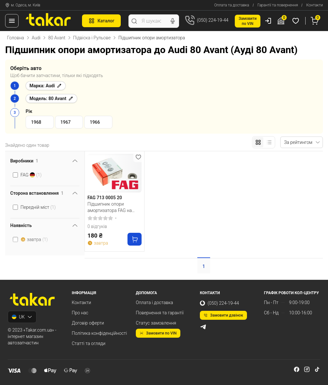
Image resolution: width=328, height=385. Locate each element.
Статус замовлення (156, 323)
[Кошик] (315, 20)
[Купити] (134, 239)
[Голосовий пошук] (172, 21)
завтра (34, 239)
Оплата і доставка (154, 302)
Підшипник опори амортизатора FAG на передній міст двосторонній (109, 207)
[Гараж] (282, 20)
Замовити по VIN (158, 333)
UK (22, 316)
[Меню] (12, 21)
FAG (31, 175)
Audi (36, 37)
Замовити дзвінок (223, 315)
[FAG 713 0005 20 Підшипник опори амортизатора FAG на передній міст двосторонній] (114, 173)
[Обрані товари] (296, 20)
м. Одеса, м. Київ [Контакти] (22, 5)
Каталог (101, 21)
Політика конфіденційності (99, 333)
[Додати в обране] (138, 157)
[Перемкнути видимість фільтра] (74, 160)
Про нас (80, 312)
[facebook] (296, 369)
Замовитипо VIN (248, 21)
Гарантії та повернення (278, 5)
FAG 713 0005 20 (104, 197)
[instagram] (307, 369)
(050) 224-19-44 (219, 303)
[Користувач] (268, 20)
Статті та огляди (88, 343)
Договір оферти (88, 323)
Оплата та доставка (231, 5)
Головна (15, 37)
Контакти (314, 5)
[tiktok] (317, 369)
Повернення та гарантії (160, 312)
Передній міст (38, 207)
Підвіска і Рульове (92, 37)
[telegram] (203, 327)
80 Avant (56, 37)
